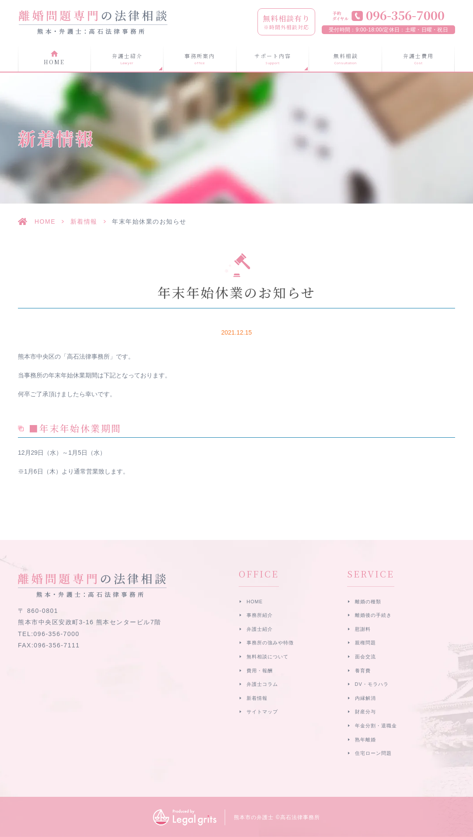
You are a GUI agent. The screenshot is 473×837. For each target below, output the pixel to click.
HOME (54, 62)
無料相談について (268, 656)
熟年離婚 (365, 739)
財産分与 (365, 711)
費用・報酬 (260, 670)
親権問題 (365, 642)
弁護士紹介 (260, 629)
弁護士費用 (418, 59)
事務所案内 (199, 59)
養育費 (363, 670)
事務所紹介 (260, 615)
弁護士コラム (262, 684)
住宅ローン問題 (373, 753)
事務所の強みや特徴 (270, 642)
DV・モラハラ (372, 684)
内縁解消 (365, 698)
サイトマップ (262, 711)
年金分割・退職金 (376, 725)
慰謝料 (363, 629)
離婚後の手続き (373, 615)
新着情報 (83, 221)
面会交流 (365, 656)
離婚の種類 (368, 601)
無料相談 (345, 59)
